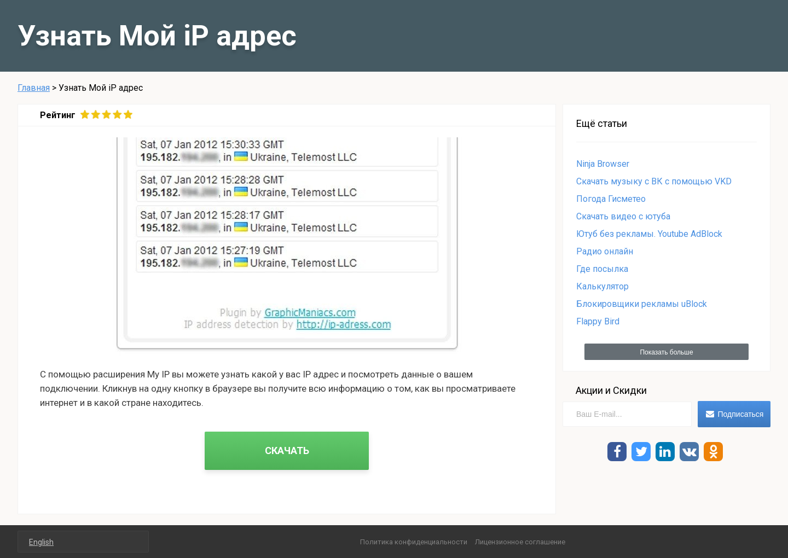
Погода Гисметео (611, 199)
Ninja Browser (602, 164)
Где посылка (602, 269)
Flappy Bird (597, 321)
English (41, 542)
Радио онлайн (604, 251)
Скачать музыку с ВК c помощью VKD (654, 181)
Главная (34, 88)
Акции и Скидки (611, 390)
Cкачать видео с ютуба (623, 216)
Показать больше (666, 352)
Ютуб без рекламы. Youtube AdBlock (649, 234)
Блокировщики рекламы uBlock (641, 304)
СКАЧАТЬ (287, 450)
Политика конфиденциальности (413, 542)
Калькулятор (602, 286)
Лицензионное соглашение (520, 542)
